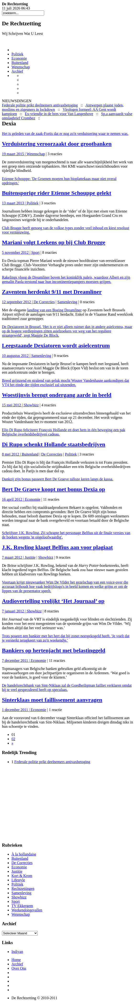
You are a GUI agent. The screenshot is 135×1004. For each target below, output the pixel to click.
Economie (19, 58)
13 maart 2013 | (14, 203)
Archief (17, 71)
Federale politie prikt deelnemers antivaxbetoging (40, 105)
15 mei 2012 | (13, 405)
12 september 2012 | (18, 302)
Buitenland (19, 63)
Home (16, 960)
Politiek (17, 54)
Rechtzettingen (22, 889)
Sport (35, 252)
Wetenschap (20, 67)
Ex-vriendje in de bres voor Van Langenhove (59, 114)
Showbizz (31, 405)
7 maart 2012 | (13, 557)
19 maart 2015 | (14, 154)
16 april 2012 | (13, 499)
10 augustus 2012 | (16, 356)
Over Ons (18, 968)
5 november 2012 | (16, 252)
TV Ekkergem (22, 906)
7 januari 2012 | (14, 611)
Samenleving (67, 302)
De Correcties (44, 302)
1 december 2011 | (16, 710)
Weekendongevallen (26, 910)
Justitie (30, 557)
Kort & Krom (21, 876)
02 (13, 739)
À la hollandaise (23, 854)
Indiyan (17, 952)
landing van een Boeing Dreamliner (54, 310)
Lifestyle (18, 880)
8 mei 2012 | (12, 454)
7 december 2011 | (16, 661)
